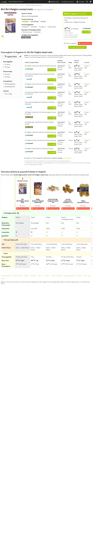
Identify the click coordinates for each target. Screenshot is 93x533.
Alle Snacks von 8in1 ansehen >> (77, 47)
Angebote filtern (11, 57)
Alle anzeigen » (67, 158)
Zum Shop (86, 32)
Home (2, 5)
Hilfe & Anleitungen (6, 275)
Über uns (40, 275)
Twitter (3, 278)
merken (22, 206)
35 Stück (7, 67)
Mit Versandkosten (10, 84)
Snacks (16, 5)
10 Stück (7, 64)
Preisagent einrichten (22, 208)
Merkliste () (54, 2)
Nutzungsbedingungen (69, 275)
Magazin (26, 275)
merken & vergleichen (70, 43)
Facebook (79, 275)
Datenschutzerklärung (56, 275)
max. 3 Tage (8, 94)
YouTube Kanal (87, 275)
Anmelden (80, 2)
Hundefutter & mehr (68, 2)
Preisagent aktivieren (85, 43)
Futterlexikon (33, 275)
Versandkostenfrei (10, 86)
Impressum (47, 275)
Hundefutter (9, 5)
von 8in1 (22, 5)
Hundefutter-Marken (17, 275)
